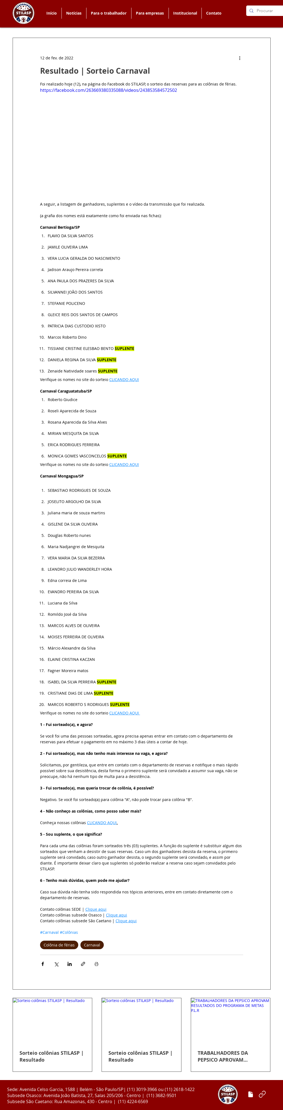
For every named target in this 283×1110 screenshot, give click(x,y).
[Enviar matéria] (250, 1094)
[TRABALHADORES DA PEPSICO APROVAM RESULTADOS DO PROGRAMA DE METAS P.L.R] (230, 1020)
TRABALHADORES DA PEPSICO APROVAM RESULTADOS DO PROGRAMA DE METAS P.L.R (231, 1056)
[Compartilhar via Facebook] (42, 964)
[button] (108, 13)
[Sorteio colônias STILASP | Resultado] (52, 1020)
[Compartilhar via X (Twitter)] (56, 964)
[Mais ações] (240, 57)
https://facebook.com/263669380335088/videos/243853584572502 (108, 90)
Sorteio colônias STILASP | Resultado (51, 1056)
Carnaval (92, 945)
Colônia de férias (59, 945)
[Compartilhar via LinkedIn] (69, 964)
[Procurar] (267, 10)
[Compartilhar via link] (83, 964)
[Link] (262, 1094)
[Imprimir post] (96, 964)
